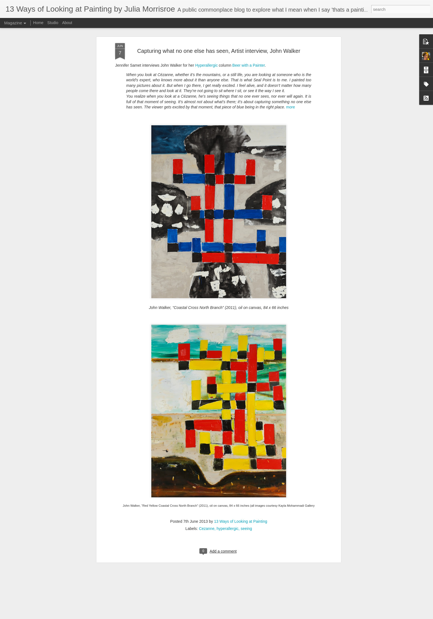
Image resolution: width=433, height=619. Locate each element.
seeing (246, 504)
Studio (52, 22)
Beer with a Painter (248, 41)
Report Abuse (234, 616)
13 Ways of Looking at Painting (240, 497)
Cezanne (206, 504)
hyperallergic (227, 504)
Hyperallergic (206, 41)
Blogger (218, 616)
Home (38, 22)
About (67, 22)
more (290, 82)
